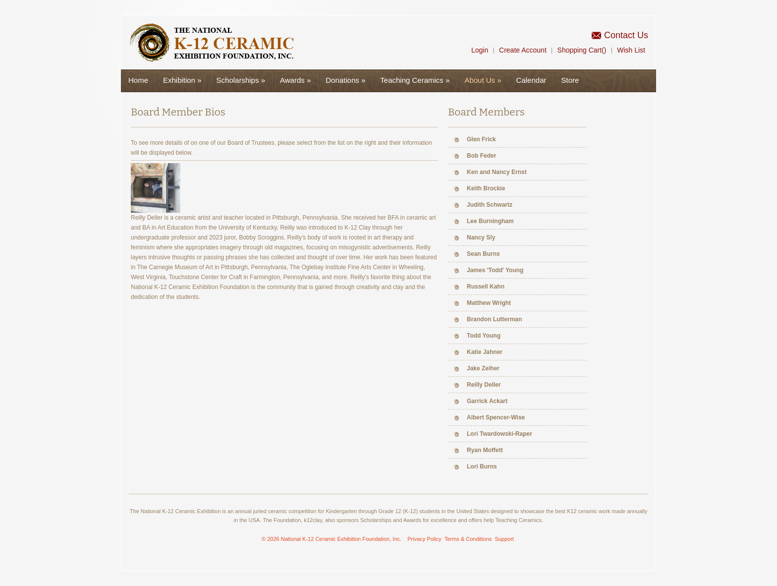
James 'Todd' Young (495, 270)
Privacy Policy (424, 539)
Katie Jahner (484, 352)
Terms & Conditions (468, 539)
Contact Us (626, 35)
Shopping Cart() (582, 50)
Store (570, 80)
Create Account (523, 50)
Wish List (631, 50)
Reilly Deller (484, 384)
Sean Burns (483, 253)
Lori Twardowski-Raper (499, 433)
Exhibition (182, 80)
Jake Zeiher (483, 368)
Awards (295, 80)
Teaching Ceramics (414, 80)
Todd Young (483, 335)
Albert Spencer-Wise (496, 417)
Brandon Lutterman (494, 319)
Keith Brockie (486, 188)
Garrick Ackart (487, 401)
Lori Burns (482, 466)
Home (138, 80)
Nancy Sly (481, 237)
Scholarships (241, 80)
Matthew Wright (489, 302)
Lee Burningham (490, 221)
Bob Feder (481, 155)
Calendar (531, 80)
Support (504, 539)
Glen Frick (481, 139)
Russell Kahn (485, 286)
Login (479, 50)
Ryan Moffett (485, 450)
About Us (482, 80)
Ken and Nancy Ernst (497, 172)
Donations (345, 80)
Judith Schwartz (489, 204)
